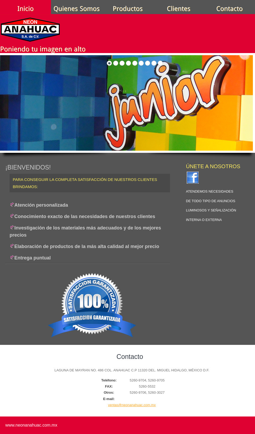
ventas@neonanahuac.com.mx (132, 405)
